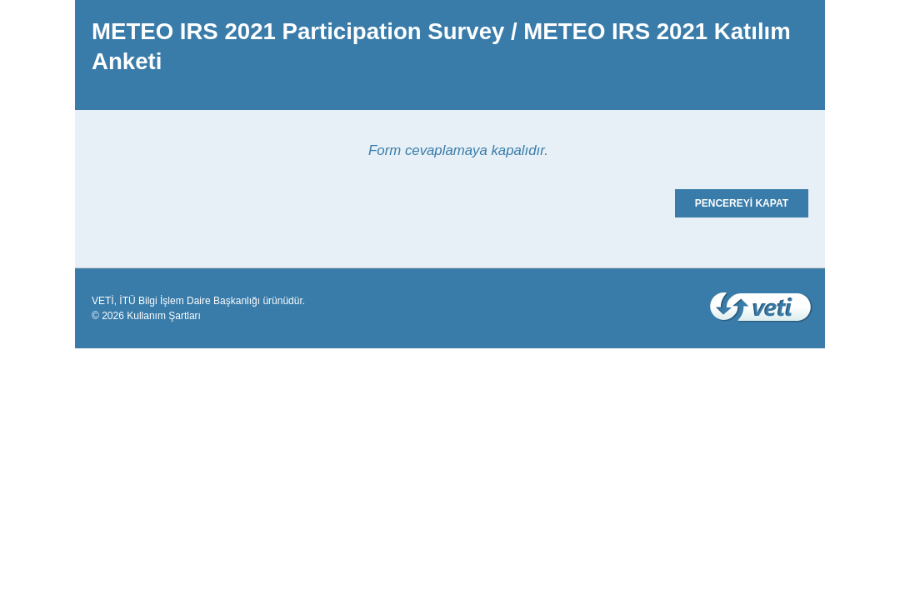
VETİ (103, 301)
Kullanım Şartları (164, 316)
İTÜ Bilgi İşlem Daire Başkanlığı (189, 301)
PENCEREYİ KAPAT (741, 203)
